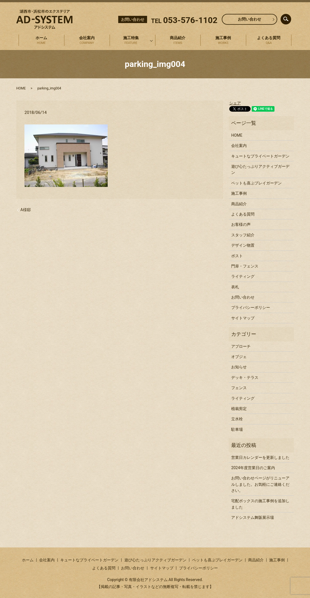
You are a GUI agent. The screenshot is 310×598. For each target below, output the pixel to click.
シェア (235, 103)
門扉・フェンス (244, 266)
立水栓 (237, 419)
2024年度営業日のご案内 (253, 468)
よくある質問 (269, 41)
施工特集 (131, 41)
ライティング (242, 276)
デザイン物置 (242, 245)
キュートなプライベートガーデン (260, 156)
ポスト (237, 256)
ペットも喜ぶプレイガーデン (256, 183)
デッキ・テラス (244, 377)
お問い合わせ (249, 19)
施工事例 (223, 41)
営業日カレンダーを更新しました (260, 457)
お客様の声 (241, 224)
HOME (21, 88)
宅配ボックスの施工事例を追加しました (260, 504)
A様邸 (26, 209)
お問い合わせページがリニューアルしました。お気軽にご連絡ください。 (260, 484)
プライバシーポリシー (250, 307)
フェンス (239, 388)
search (290, 18)
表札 (235, 287)
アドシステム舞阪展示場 (252, 517)
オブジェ (239, 356)
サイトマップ (242, 318)
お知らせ (239, 367)
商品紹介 (178, 41)
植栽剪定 (239, 408)
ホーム (41, 41)
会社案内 (87, 41)
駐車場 (237, 429)
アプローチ (241, 346)
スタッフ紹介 (242, 235)
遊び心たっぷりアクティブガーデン (260, 169)
